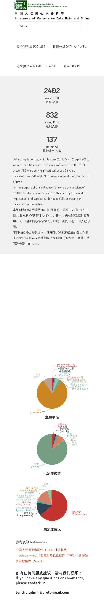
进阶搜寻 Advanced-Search (36, 66)
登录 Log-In (72, 66)
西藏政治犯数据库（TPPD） (58, 555)
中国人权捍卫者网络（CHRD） (36, 550)
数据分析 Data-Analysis (70, 46)
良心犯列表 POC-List (31, 46)
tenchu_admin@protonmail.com (42, 592)
